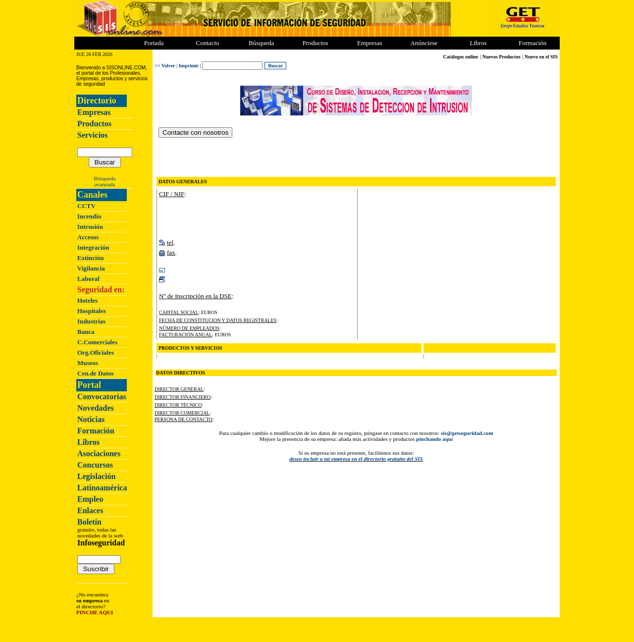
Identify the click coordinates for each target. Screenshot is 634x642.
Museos (87, 363)
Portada (154, 43)
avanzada (105, 184)
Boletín (89, 522)
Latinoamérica (102, 487)
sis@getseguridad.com (467, 433)
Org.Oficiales (95, 352)
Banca (86, 331)
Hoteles (87, 300)
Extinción (90, 258)
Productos (94, 123)
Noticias (91, 419)
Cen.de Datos (95, 373)
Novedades (95, 408)
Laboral (88, 278)
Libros (88, 442)
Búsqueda (105, 178)
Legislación (96, 476)
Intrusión (90, 226)
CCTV (86, 206)
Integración (93, 247)
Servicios (92, 135)
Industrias (91, 321)
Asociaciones (98, 453)
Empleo (90, 499)
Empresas (369, 43)
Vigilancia (91, 268)
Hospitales (91, 311)
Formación (532, 43)
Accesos (88, 237)
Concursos (95, 465)
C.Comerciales (97, 342)
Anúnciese (423, 43)
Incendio (89, 216)
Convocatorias (101, 396)
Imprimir (189, 65)
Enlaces (90, 510)
